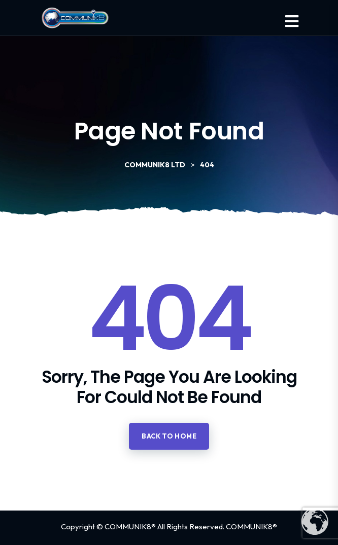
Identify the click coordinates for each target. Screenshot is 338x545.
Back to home (169, 436)
